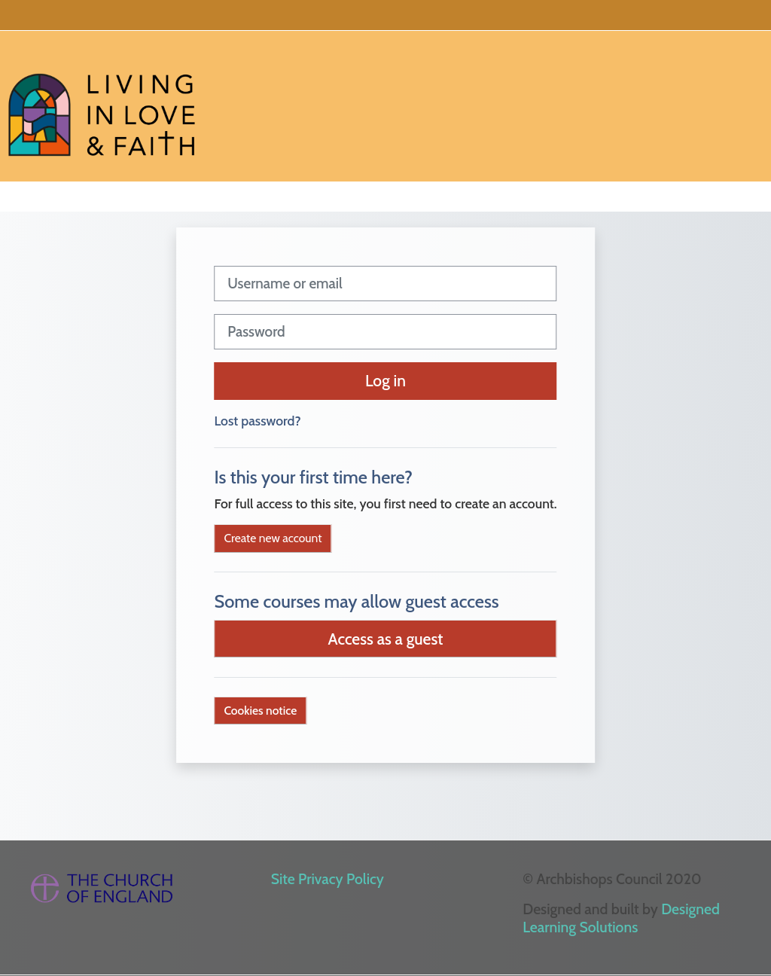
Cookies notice (260, 710)
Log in (385, 380)
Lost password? (257, 421)
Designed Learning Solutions (621, 918)
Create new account (273, 538)
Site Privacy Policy (327, 879)
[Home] (102, 104)
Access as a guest (385, 639)
